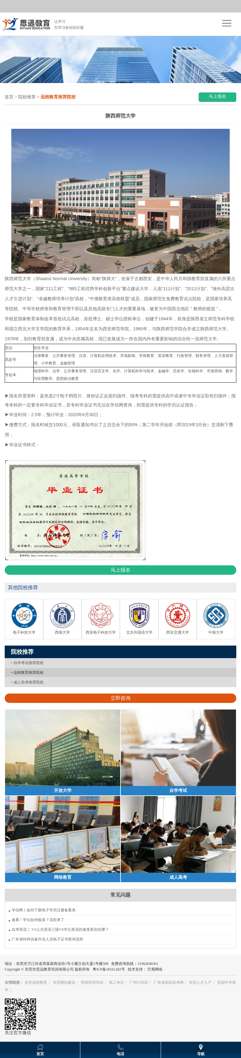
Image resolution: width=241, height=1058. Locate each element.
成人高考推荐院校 (27, 682)
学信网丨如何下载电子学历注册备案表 (44, 910)
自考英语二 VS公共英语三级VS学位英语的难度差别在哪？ (60, 929)
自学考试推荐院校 (27, 663)
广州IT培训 (138, 982)
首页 (9, 97)
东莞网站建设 (64, 982)
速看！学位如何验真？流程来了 (38, 920)
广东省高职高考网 (168, 982)
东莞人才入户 (200, 982)
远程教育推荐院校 (27, 672)
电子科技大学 (24, 632)
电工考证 (116, 982)
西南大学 (62, 632)
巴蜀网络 (155, 969)
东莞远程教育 (35, 982)
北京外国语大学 (139, 632)
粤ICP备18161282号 (109, 969)
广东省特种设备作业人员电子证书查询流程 (47, 939)
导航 (201, 1054)
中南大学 (215, 632)
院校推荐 (27, 97)
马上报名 (217, 96)
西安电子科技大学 (101, 632)
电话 (120, 1054)
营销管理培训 (92, 982)
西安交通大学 (177, 632)
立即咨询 (120, 698)
